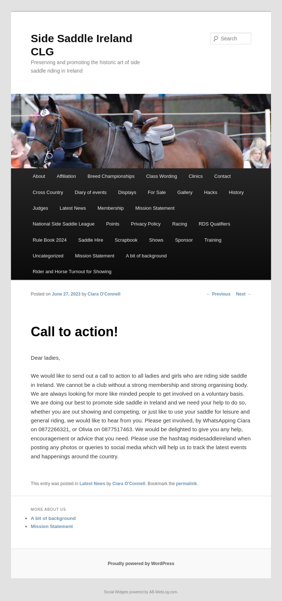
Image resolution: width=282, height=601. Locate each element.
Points (112, 224)
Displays (127, 192)
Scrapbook (126, 240)
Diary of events (91, 192)
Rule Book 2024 (50, 240)
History (236, 192)
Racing (179, 224)
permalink (186, 483)
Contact (222, 176)
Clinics (196, 176)
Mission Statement (154, 208)
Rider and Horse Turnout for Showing (72, 271)
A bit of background (146, 256)
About (39, 176)
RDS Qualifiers (214, 224)
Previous (218, 294)
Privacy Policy (146, 224)
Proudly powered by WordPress (141, 563)
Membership (110, 208)
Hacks (210, 192)
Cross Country (48, 192)
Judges (40, 208)
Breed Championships (110, 176)
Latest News (72, 208)
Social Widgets (116, 592)
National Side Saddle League (63, 224)
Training (213, 240)
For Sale (157, 192)
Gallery (184, 192)
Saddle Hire (90, 240)
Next (243, 294)
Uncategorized (48, 256)
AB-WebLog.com (163, 592)
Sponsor (184, 240)
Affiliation (66, 176)
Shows (156, 240)
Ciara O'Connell (104, 294)
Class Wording (161, 176)
